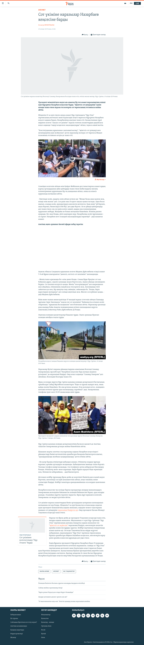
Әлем (43, 637)
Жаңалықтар (45, 615)
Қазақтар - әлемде (47, 622)
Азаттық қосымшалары (18, 626)
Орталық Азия (46, 626)
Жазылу (13, 637)
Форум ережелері (16, 634)
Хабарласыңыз (15, 615)
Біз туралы (14, 618)
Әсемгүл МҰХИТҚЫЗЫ (46, 25)
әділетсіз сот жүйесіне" (59, 525)
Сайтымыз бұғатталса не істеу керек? (23, 622)
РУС (131, 3)
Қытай (43, 634)
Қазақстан (45, 618)
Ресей (43, 630)
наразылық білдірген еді (68, 510)
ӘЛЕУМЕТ (42, 10)
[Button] (85, 34)
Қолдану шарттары (17, 630)
